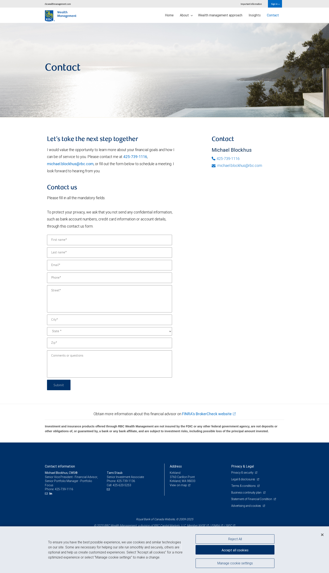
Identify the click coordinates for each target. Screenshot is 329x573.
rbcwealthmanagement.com (58, 4)
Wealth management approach (220, 15)
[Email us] (47, 493)
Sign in (275, 4)
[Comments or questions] (109, 364)
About (186, 15)
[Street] (109, 298)
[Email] (109, 265)
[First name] (109, 240)
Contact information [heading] (60, 466)
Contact (273, 15)
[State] (109, 331)
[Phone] (109, 278)
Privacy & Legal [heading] (242, 466)
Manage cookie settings (235, 563)
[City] (109, 320)
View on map (178, 485)
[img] (164, 70)
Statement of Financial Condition (252, 499)
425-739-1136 (126, 481)
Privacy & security (242, 472)
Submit (59, 385)
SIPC (229, 525)
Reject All (235, 539)
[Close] (322, 534)
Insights (255, 15)
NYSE (201, 525)
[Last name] (109, 252)
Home (169, 15)
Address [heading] (176, 466)
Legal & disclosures (243, 479)
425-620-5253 (122, 485)
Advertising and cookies (246, 506)
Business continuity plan (246, 492)
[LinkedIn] (51, 493)
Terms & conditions (243, 486)
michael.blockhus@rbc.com (70, 163)
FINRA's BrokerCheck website (207, 413)
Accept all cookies (235, 550)
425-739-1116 (135, 156)
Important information (251, 4)
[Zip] (109, 343)
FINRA (215, 525)
